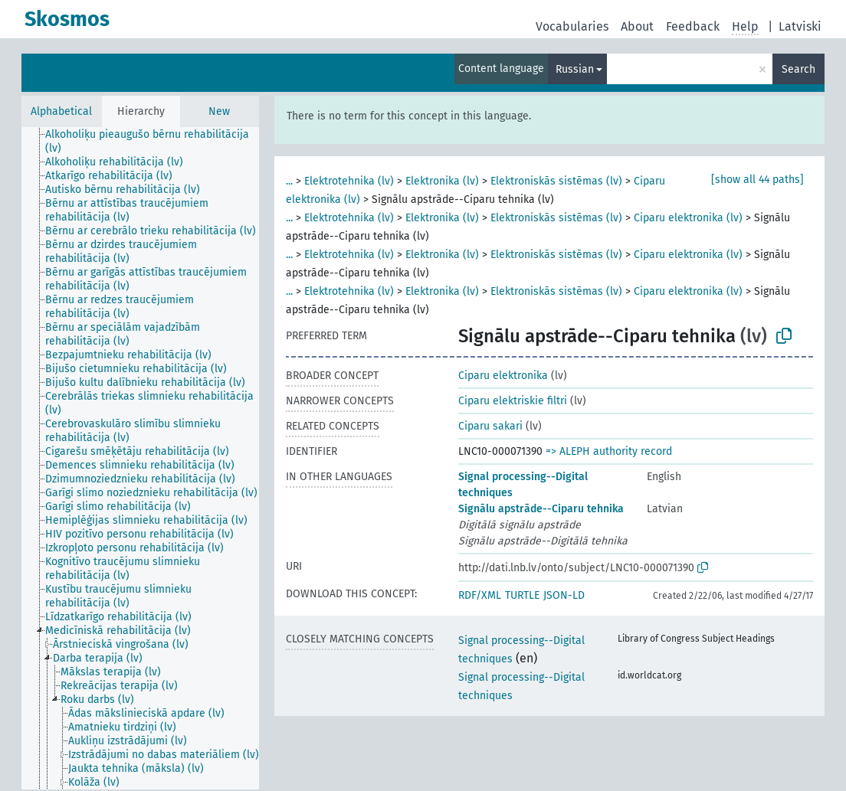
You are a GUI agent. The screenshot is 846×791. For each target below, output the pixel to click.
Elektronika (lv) (442, 181)
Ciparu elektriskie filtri (512, 400)
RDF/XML (479, 595)
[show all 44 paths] (757, 179)
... (289, 181)
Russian (575, 69)
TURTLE (522, 595)
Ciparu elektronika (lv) (688, 217)
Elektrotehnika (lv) (349, 181)
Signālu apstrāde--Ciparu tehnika (541, 508)
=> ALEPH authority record (609, 451)
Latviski (800, 26)
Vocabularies (572, 26)
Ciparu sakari (490, 426)
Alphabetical (61, 111)
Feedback (693, 26)
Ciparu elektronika (503, 375)
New (219, 111)
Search (798, 69)
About (637, 26)
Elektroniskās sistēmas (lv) (556, 181)
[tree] (140, 458)
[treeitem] (158, 141)
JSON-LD (564, 595)
